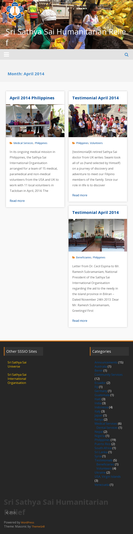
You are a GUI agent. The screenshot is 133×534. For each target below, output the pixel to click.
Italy (97, 411)
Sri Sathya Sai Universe (17, 364)
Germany (101, 391)
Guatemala (102, 395)
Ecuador (100, 383)
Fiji (96, 387)
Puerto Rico (103, 444)
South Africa (103, 448)
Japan (99, 415)
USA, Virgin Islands (108, 477)
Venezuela (102, 485)
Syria (98, 456)
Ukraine (100, 472)
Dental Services (107, 428)
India (98, 403)
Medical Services (23, 143)
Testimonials (104, 460)
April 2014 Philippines (32, 97)
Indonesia (101, 407)
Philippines (41, 143)
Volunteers (96, 143)
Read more (17, 201)
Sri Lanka (101, 452)
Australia (101, 366)
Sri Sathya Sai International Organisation (17, 379)
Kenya (99, 419)
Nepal (99, 432)
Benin (99, 370)
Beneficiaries (83, 257)
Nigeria (100, 436)
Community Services (109, 375)
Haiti (98, 399)
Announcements (106, 362)
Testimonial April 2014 (95, 97)
